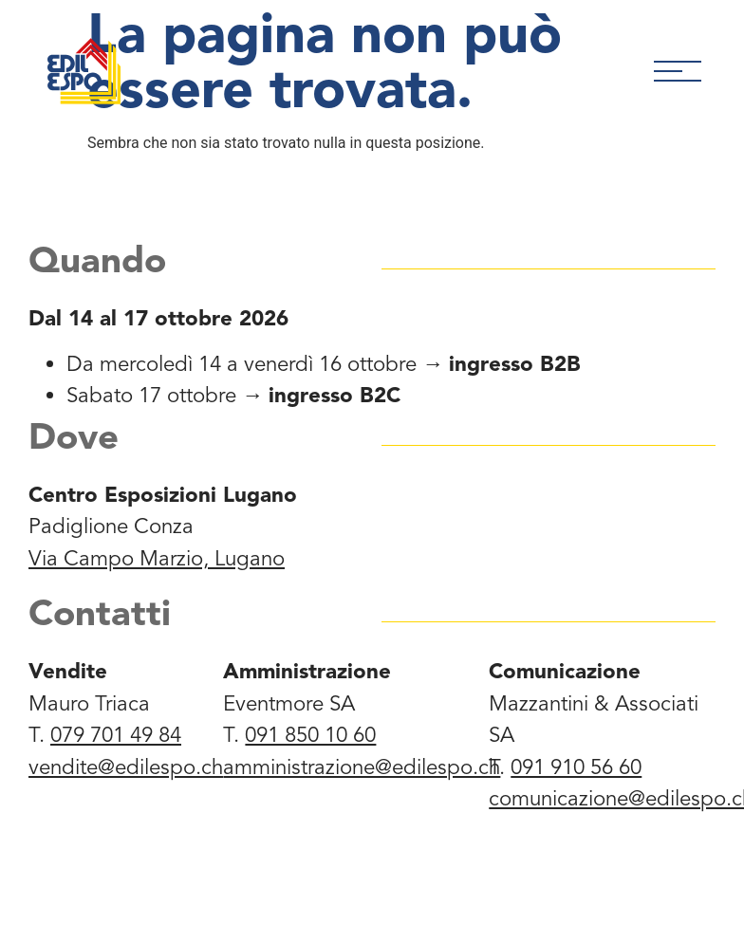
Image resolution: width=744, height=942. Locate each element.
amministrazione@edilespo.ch (361, 767)
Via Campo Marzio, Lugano (156, 558)
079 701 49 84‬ (115, 735)
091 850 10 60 (310, 735)
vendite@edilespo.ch (125, 767)
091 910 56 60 (576, 767)
